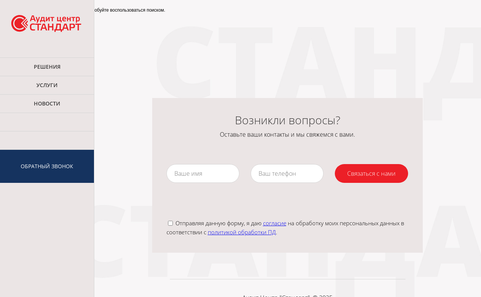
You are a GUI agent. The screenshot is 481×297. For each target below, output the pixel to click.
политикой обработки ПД (242, 232)
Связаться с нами (371, 173)
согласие (274, 223)
